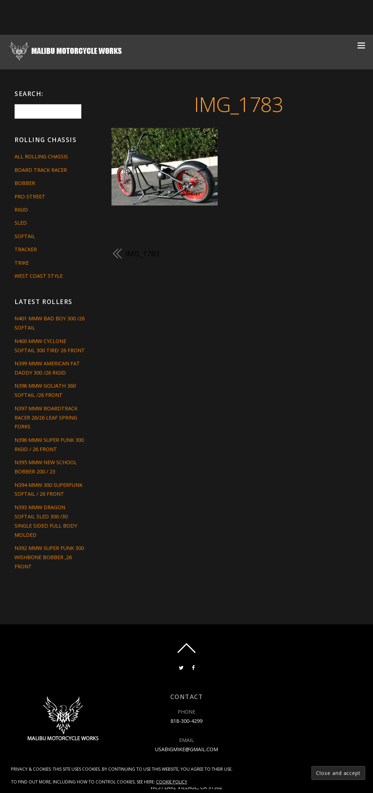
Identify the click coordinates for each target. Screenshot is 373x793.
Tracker (26, 249)
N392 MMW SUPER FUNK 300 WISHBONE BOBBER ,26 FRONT (49, 557)
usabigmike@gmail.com (186, 749)
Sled (21, 222)
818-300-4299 (186, 721)
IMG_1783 (238, 104)
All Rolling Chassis (41, 156)
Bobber (25, 183)
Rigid (21, 209)
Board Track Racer (41, 170)
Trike (22, 262)
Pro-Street (30, 196)
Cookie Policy (171, 782)
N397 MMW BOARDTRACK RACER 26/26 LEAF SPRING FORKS (46, 417)
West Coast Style (39, 275)
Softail (25, 236)
